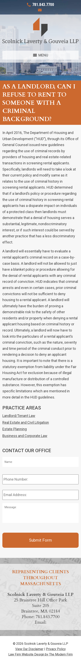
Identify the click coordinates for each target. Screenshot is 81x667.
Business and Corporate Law (24, 436)
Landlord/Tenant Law (18, 416)
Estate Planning (14, 429)
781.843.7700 (43, 4)
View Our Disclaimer (29, 649)
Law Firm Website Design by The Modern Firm (40, 654)
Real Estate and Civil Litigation (25, 422)
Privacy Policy (56, 649)
